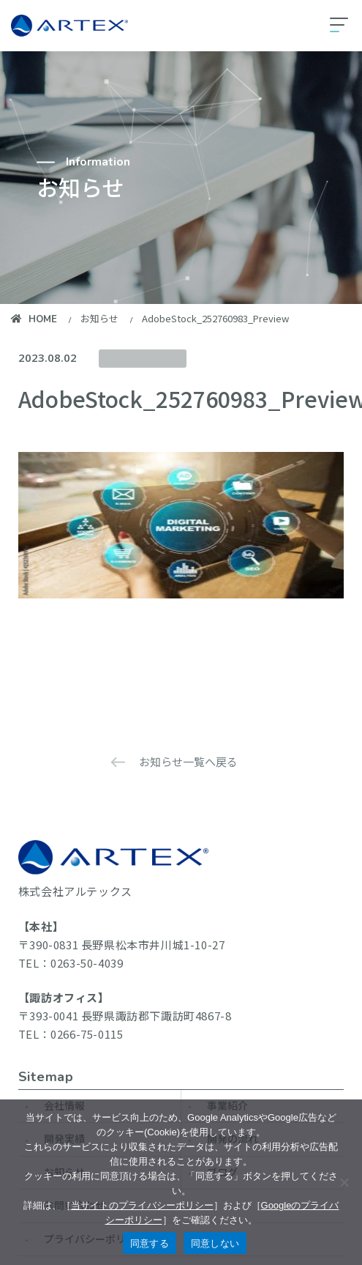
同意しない (215, 1243)
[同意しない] (343, 1182)
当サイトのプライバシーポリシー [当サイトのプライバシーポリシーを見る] (142, 1205)
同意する (149, 1243)
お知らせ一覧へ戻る (188, 761)
